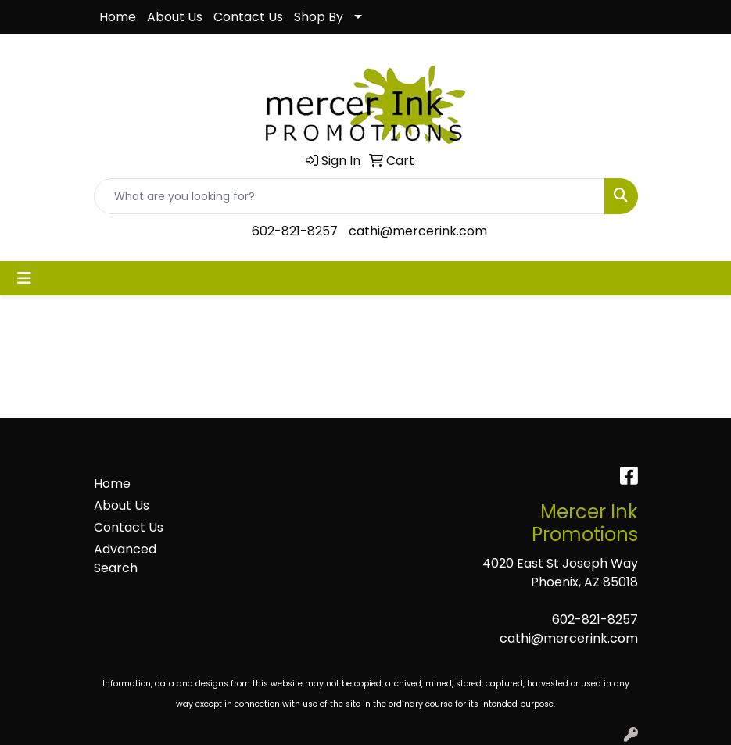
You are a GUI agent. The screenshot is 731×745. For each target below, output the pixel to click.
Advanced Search (125, 558)
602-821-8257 (295, 231)
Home (117, 17)
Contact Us (248, 17)
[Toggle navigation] (24, 278)
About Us (174, 17)
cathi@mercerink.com (418, 231)
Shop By (318, 17)
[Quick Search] (349, 196)
